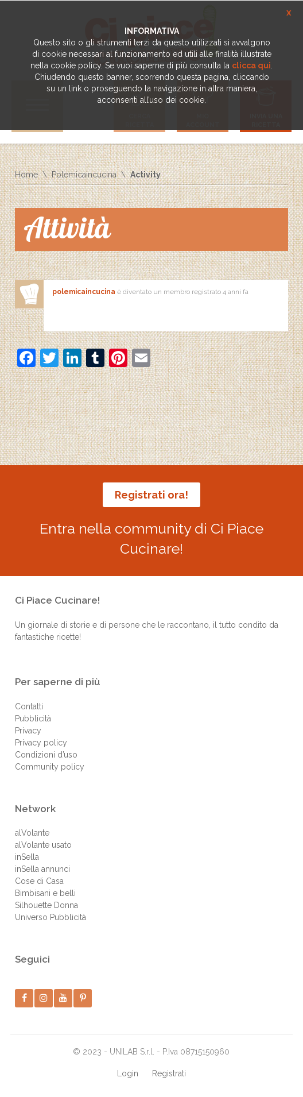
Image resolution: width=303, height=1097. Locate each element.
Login (127, 1073)
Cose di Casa (39, 881)
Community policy (49, 766)
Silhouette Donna (46, 905)
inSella (27, 857)
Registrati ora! (151, 495)
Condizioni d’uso (46, 754)
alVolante (32, 832)
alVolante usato (43, 844)
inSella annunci (42, 869)
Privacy (28, 730)
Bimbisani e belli (45, 893)
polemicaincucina (83, 292)
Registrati (169, 1073)
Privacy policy (41, 742)
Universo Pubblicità (50, 917)
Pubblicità (33, 718)
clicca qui (251, 65)
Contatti (29, 706)
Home (26, 174)
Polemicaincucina (84, 174)
